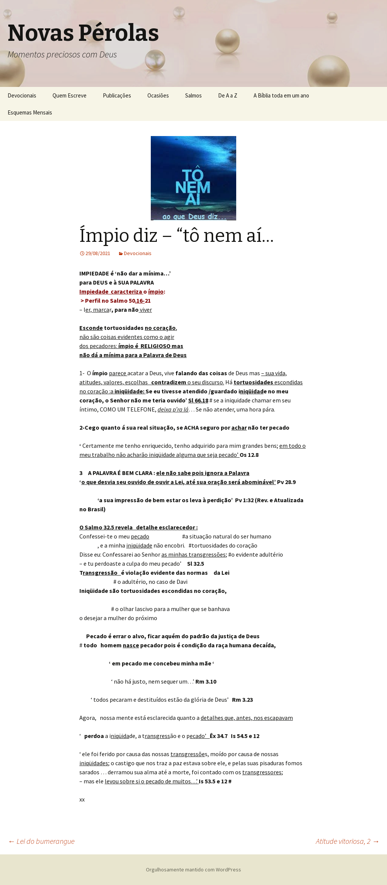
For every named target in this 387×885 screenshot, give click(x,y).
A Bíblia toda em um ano (281, 95)
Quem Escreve (70, 95)
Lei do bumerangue (41, 841)
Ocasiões (158, 95)
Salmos (193, 95)
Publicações (117, 95)
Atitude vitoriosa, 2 (347, 841)
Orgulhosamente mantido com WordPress (193, 869)
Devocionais (22, 95)
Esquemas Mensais (30, 112)
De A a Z (227, 95)
